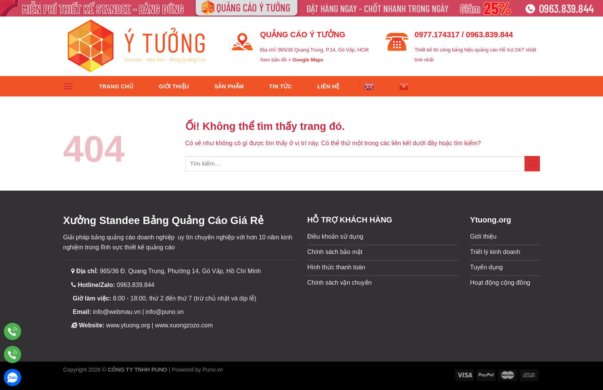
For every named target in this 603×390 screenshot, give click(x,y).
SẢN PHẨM (229, 86)
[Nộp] (532, 163)
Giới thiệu (174, 86)
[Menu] (68, 86)
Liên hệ (328, 86)
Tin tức (280, 86)
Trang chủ (116, 86)
